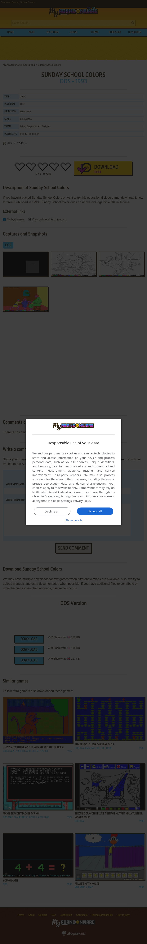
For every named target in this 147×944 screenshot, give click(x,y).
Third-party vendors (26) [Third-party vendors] (70, 475)
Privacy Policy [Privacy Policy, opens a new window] (82, 501)
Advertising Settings (58, 496)
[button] (73, 520)
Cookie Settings (61, 501)
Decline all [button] (52, 511)
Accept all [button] (95, 511)
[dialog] (73, 472)
